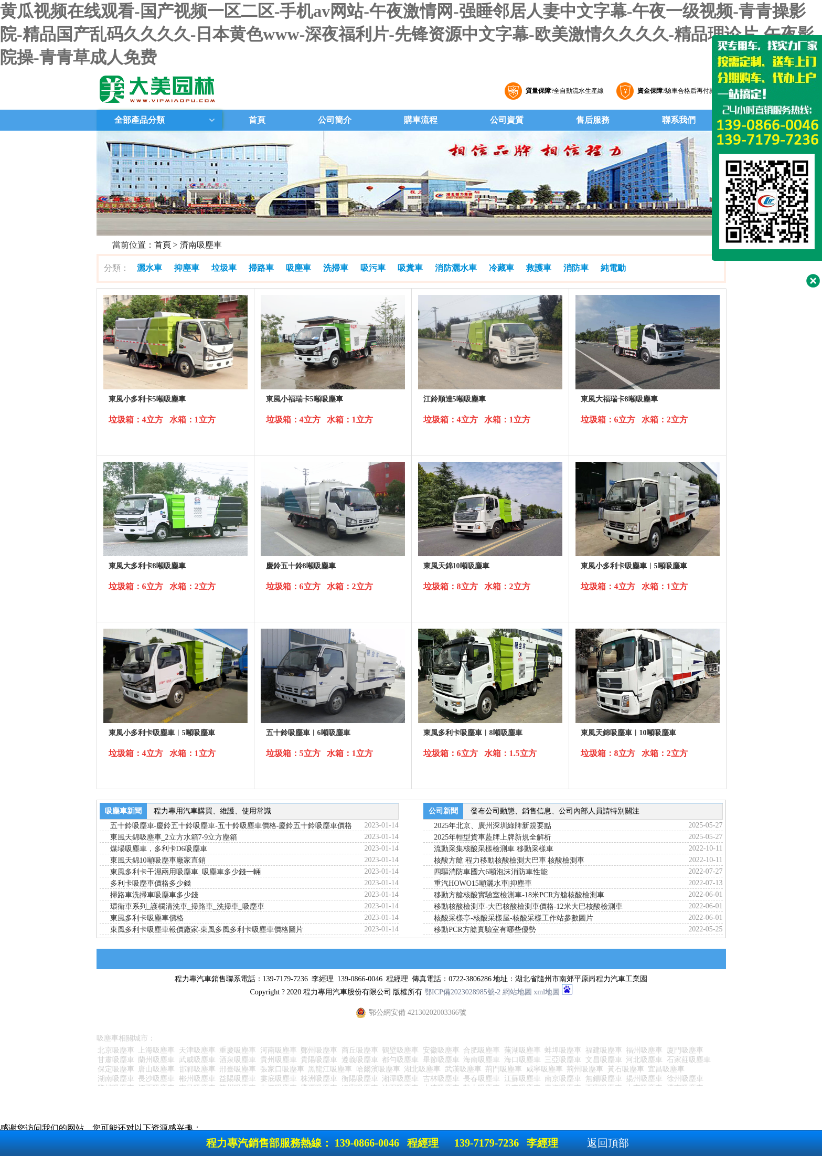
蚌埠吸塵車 (563, 1050)
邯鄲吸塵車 (197, 1069)
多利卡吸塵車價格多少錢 (150, 883)
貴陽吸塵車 (319, 1060)
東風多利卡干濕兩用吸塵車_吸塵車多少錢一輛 (185, 872)
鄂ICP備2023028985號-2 (462, 992)
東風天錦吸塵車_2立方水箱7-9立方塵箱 (174, 837)
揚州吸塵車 (644, 1079)
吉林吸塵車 (441, 1079)
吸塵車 (298, 267)
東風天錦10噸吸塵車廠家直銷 (158, 860)
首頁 (257, 119)
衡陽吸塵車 (359, 1079)
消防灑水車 (456, 267)
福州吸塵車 (644, 1050)
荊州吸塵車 (585, 1069)
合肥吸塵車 (481, 1050)
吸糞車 (410, 267)
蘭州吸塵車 (156, 1060)
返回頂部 (608, 1143)
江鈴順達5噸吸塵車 (454, 399)
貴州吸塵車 (278, 1060)
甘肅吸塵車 (116, 1060)
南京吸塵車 (563, 1079)
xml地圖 (546, 992)
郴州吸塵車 (197, 1079)
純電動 (613, 267)
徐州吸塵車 (685, 1079)
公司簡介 (334, 119)
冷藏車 (501, 267)
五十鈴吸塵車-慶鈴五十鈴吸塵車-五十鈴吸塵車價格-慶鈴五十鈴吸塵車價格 (231, 826)
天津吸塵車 (197, 1050)
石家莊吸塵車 (689, 1060)
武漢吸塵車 (463, 1069)
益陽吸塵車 (237, 1079)
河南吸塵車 (278, 1050)
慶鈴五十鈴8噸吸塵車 (301, 566)
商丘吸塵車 (359, 1050)
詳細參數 (175, 437)
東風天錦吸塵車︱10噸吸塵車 (628, 733)
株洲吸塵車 (319, 1079)
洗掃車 (335, 267)
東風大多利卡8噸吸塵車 (147, 566)
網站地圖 (517, 992)
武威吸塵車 (197, 1060)
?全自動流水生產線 (563, 90)
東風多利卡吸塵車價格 (147, 918)
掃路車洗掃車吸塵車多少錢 (154, 895)
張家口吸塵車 (282, 1069)
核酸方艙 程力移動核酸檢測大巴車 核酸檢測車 (509, 860)
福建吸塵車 (603, 1050)
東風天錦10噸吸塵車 (456, 566)
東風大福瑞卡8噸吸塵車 (619, 399)
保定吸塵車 (116, 1069)
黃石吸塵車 (625, 1069)
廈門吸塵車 (685, 1050)
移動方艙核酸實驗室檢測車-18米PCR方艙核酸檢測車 (519, 895)
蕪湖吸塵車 (522, 1050)
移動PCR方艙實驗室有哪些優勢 (485, 930)
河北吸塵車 (644, 1060)
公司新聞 (443, 811)
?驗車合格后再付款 (675, 90)
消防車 (576, 267)
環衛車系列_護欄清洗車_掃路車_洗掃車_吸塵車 (187, 906)
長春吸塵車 (481, 1079)
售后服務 (593, 119)
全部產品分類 (138, 119)
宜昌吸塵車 (666, 1069)
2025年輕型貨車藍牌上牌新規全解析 (492, 837)
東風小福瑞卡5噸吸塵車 (304, 399)
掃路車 (261, 267)
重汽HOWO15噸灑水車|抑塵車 (482, 883)
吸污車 (373, 267)
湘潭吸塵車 (400, 1079)
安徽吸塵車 (441, 1050)
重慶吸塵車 (237, 1050)
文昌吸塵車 (603, 1060)
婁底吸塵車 (278, 1079)
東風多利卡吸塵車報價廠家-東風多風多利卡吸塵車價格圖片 (207, 930)
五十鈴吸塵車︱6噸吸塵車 (308, 733)
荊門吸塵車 (503, 1069)
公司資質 (507, 119)
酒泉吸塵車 (237, 1060)
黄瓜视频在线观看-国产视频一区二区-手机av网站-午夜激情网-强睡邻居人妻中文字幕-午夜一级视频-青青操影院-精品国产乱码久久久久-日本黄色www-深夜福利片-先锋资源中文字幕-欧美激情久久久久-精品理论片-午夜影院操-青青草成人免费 (407, 34)
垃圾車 (224, 267)
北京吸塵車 (116, 1050)
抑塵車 (186, 267)
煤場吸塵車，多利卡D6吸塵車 (158, 849)
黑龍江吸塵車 (330, 1069)
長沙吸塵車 (156, 1079)
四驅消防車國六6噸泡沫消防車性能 (491, 872)
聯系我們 (679, 119)
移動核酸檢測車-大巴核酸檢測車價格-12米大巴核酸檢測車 (528, 906)
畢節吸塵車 (441, 1060)
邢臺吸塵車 (237, 1069)
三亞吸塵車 (563, 1060)
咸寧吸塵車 (544, 1069)
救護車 (538, 267)
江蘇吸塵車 (522, 1079)
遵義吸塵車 (359, 1060)
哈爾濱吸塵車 (378, 1069)
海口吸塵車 (522, 1060)
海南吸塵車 (481, 1060)
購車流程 (420, 119)
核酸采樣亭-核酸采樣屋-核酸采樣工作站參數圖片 (513, 918)
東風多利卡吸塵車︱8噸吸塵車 (472, 733)
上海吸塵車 (156, 1050)
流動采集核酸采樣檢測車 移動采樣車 (493, 849)
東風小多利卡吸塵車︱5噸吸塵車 (634, 566)
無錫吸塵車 (603, 1079)
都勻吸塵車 (400, 1060)
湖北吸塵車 (422, 1069)
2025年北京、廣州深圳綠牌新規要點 (492, 826)
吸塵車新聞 (123, 811)
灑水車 (149, 267)
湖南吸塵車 (116, 1079)
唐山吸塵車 (156, 1069)
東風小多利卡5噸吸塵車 (147, 399)
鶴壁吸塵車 (400, 1050)
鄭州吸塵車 (319, 1050)
